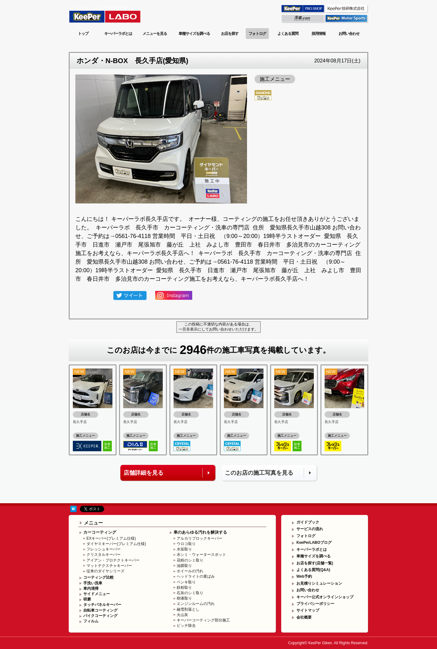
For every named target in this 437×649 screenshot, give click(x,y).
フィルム (90, 621)
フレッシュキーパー (103, 549)
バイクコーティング (100, 616)
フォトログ (257, 33)
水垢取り (184, 549)
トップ (83, 33)
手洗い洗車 (92, 583)
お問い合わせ (349, 33)
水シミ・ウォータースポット (201, 554)
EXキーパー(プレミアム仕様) (111, 538)
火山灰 (182, 615)
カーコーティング (99, 532)
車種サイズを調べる (194, 33)
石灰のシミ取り (190, 593)
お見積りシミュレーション (319, 583)
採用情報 (319, 33)
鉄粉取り (184, 587)
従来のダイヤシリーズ (105, 571)
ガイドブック (307, 522)
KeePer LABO (114, 13)
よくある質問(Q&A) (313, 570)
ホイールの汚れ (190, 571)
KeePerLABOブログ (314, 542)
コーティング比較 (98, 577)
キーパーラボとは (118, 33)
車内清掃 (90, 588)
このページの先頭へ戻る (342, 498)
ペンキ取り (186, 582)
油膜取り (184, 565)
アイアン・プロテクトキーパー (113, 560)
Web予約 (304, 576)
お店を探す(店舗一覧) (314, 563)
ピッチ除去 (186, 625)
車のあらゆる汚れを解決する (200, 532)
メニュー (93, 522)
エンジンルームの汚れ (196, 603)
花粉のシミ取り (190, 560)
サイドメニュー (96, 594)
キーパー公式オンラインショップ (324, 597)
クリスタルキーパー (103, 554)
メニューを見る (154, 33)
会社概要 (304, 617)
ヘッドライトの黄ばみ (196, 576)
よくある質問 (287, 33)
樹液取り (184, 598)
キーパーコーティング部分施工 (203, 620)
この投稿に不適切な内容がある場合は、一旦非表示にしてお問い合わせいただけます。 (218, 326)
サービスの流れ (309, 529)
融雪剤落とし (188, 609)
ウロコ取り (186, 544)
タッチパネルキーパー (102, 604)
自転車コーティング (100, 610)
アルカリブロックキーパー (199, 538)
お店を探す (229, 33)
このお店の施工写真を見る (259, 473)
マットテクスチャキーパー (109, 565)
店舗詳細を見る (143, 473)
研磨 (87, 599)
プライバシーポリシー (315, 603)
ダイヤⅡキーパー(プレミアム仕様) (116, 544)
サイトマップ (307, 610)
